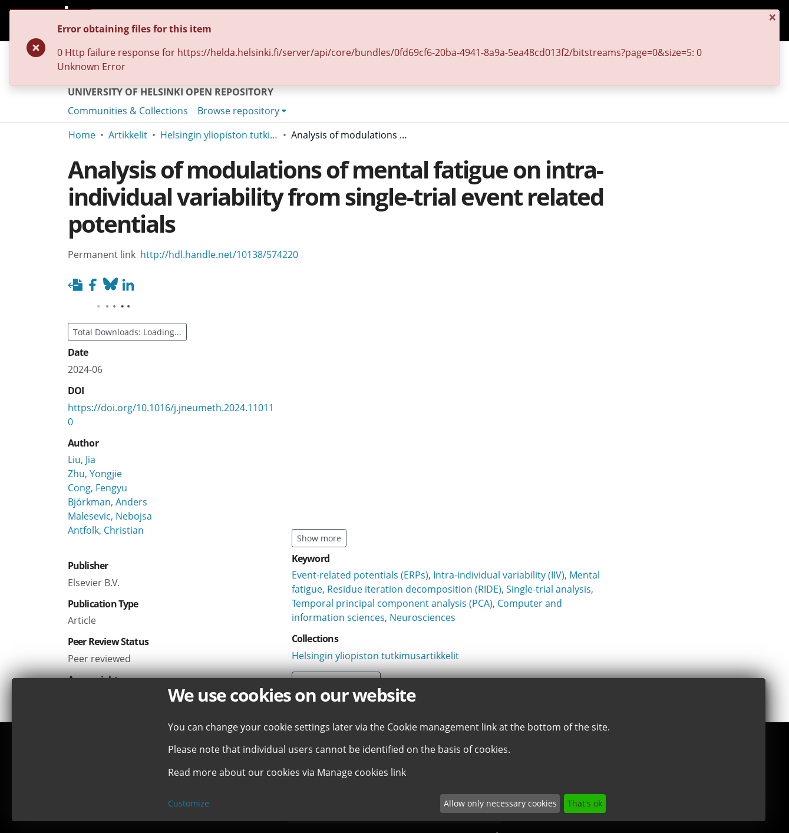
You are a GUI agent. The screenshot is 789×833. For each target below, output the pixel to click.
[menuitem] (241, 111)
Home (81, 134)
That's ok (584, 803)
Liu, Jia (81, 459)
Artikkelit (127, 134)
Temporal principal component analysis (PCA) (392, 603)
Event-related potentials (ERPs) (360, 574)
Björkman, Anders (107, 501)
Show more (319, 538)
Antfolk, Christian (106, 530)
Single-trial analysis (548, 589)
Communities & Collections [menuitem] (128, 110)
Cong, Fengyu (97, 487)
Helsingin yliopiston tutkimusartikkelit (219, 134)
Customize (188, 803)
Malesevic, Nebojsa (110, 516)
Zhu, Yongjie (95, 473)
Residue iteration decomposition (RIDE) (414, 589)
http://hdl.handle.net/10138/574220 (219, 254)
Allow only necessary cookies (500, 803)
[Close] (706, 22)
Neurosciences (422, 617)
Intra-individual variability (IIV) (498, 574)
